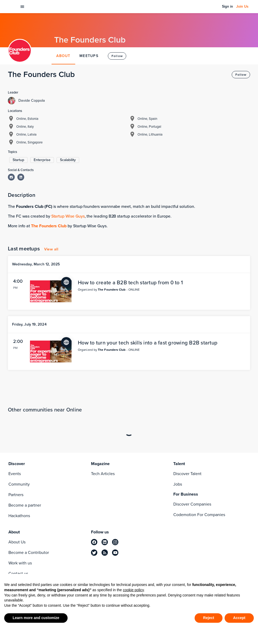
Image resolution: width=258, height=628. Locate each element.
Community (19, 484)
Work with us (20, 563)
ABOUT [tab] (63, 56)
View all (51, 249)
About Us (17, 542)
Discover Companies (192, 504)
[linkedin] (105, 542)
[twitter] (94, 552)
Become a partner (24, 505)
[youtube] (115, 552)
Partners (15, 495)
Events (14, 474)
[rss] (105, 552)
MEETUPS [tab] (88, 56)
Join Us (242, 6)
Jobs (177, 484)
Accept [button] (239, 618)
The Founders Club (49, 226)
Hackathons (19, 516)
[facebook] (94, 542)
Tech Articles (103, 474)
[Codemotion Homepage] (11, 6)
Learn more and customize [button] (36, 618)
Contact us (18, 573)
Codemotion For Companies (199, 515)
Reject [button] (208, 618)
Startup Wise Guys (68, 216)
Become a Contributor (28, 552)
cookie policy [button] (133, 590)
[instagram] (115, 542)
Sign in (227, 6)
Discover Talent (187, 474)
